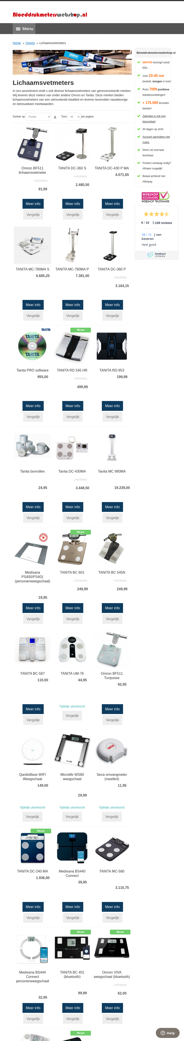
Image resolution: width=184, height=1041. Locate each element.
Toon (64, 116)
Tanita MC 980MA (112, 471)
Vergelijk (33, 215)
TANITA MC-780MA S (32, 269)
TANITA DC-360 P (112, 269)
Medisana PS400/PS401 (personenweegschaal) (32, 577)
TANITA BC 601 (72, 572)
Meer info (33, 204)
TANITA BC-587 (32, 673)
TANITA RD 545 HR (72, 370)
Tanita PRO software (32, 370)
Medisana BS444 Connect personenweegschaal (32, 976)
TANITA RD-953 (111, 370)
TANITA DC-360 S (72, 168)
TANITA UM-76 (72, 673)
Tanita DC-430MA (72, 471)
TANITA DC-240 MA (32, 871)
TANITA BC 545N (111, 572)
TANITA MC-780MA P (72, 269)
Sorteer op (19, 116)
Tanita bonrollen (32, 471)
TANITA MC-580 (111, 871)
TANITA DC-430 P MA (112, 168)
